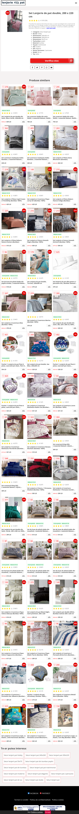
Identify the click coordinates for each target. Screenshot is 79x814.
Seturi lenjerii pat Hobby (13, 755)
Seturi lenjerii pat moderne (14, 774)
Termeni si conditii (21, 800)
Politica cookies (58, 800)
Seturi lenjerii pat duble (34, 780)
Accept (47, 812)
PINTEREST (45, 793)
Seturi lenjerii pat (53, 780)
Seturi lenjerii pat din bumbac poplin (39, 761)
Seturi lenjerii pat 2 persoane (62, 774)
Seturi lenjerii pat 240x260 (36, 755)
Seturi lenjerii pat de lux (13, 780)
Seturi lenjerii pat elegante (38, 774)
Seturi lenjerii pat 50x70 (13, 761)
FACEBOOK (33, 793)
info (23, 122)
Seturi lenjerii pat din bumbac (15, 767)
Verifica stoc (59, 60)
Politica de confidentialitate (40, 800)
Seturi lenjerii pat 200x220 (59, 755)
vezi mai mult (51, 28)
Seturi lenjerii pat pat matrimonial (43, 767)
